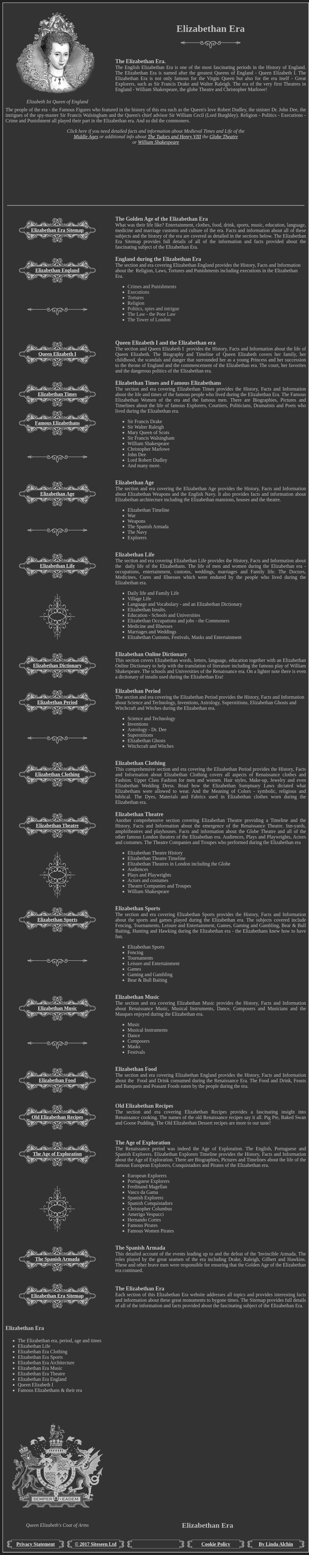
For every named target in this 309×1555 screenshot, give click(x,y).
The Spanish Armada (57, 1259)
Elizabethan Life (57, 565)
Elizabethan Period (57, 702)
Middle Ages (86, 136)
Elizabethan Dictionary (57, 665)
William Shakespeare (158, 142)
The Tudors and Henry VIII (174, 136)
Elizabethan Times (57, 394)
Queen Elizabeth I (57, 354)
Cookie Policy (215, 1544)
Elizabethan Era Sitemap (57, 230)
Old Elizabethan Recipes (57, 1117)
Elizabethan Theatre (57, 825)
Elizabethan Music (57, 1008)
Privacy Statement (35, 1544)
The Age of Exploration (57, 1153)
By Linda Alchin (276, 1544)
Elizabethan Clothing (57, 774)
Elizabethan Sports (57, 919)
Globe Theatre (223, 136)
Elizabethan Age (57, 493)
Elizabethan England (57, 270)
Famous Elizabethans (57, 423)
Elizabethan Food (57, 1080)
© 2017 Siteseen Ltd (95, 1544)
